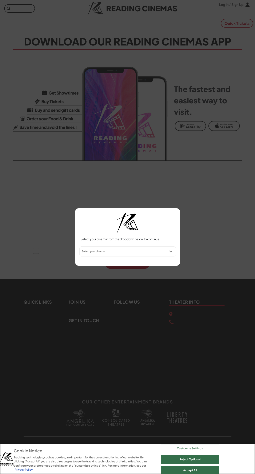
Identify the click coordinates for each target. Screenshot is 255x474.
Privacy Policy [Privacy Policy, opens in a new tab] (24, 469)
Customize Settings (190, 448)
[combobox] (81, 251)
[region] (127, 459)
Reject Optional (189, 459)
